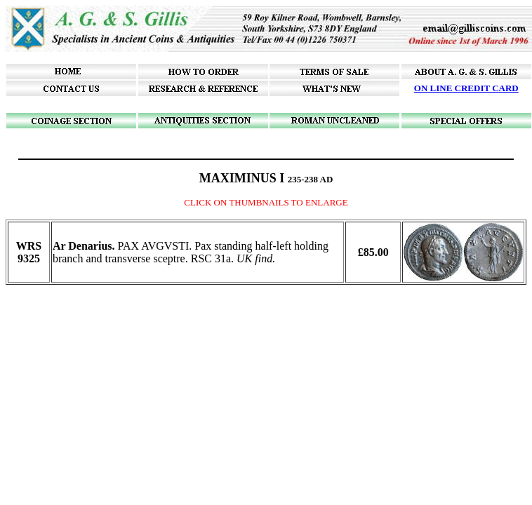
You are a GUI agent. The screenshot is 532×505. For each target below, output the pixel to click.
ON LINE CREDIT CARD (466, 88)
